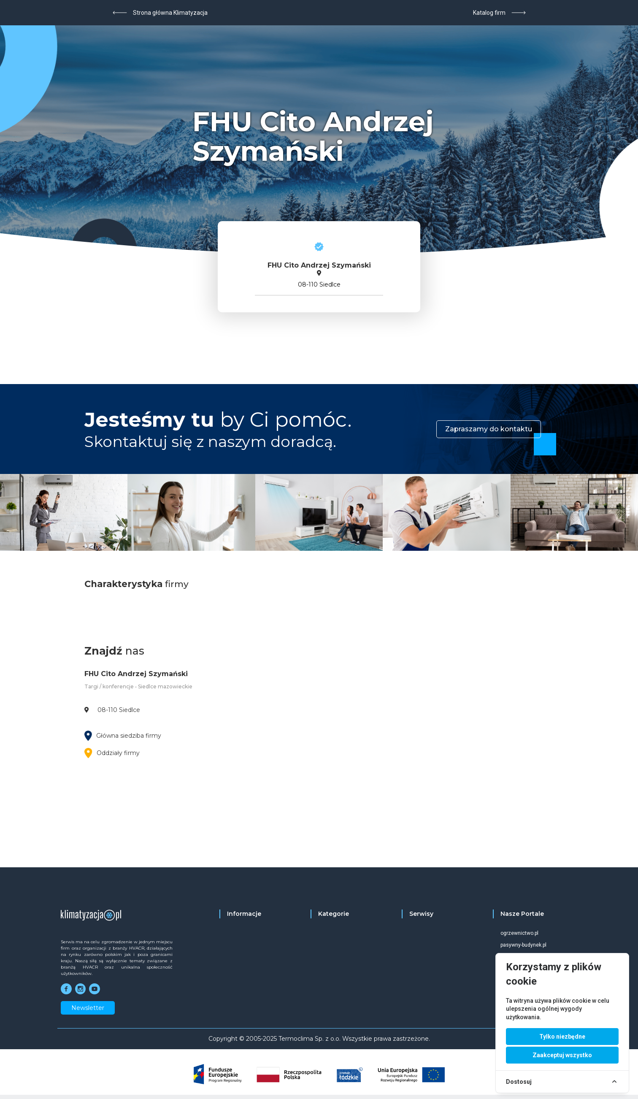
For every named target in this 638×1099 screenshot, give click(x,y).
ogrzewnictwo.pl (519, 933)
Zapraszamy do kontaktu (488, 429)
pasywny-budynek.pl (523, 945)
